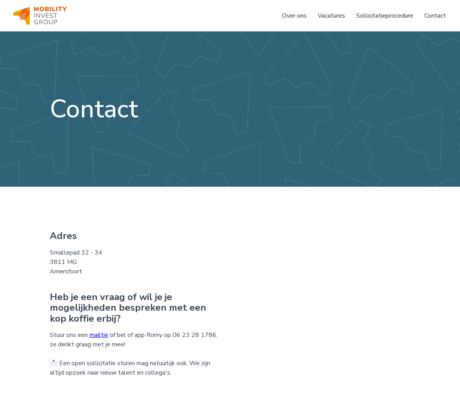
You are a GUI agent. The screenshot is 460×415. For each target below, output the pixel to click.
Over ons (294, 15)
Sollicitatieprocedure (384, 15)
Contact (435, 15)
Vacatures (331, 15)
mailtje (98, 335)
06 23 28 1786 (194, 335)
